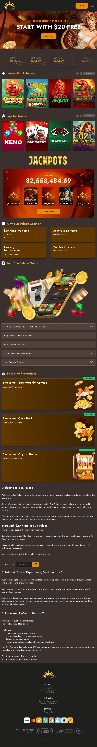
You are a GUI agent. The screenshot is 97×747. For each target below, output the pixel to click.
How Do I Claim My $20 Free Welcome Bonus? (25, 326)
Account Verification (48, 703)
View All (89, 73)
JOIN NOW (48, 211)
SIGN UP (49, 36)
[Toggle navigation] (92, 5)
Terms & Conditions (48, 690)
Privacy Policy (48, 692)
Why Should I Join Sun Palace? (18, 335)
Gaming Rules (48, 688)
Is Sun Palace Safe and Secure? (18, 353)
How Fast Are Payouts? (15, 362)
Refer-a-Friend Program (48, 701)
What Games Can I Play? (15, 344)
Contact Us (48, 712)
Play (81, 5)
